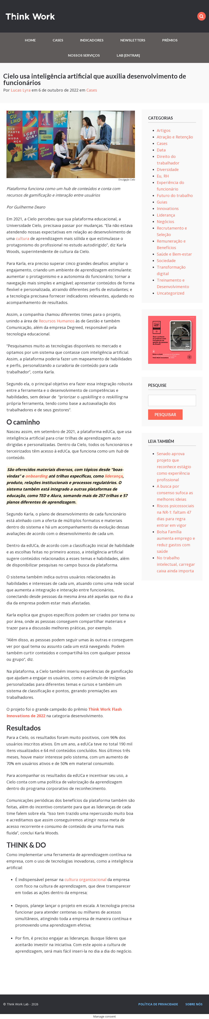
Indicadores (92, 40)
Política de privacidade (158, 1004)
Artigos (163, 130)
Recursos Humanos (57, 320)
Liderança (166, 215)
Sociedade (166, 260)
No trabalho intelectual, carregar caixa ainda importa (176, 564)
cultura (22, 238)
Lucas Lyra (21, 90)
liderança (114, 476)
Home (30, 40)
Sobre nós (194, 1004)
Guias (162, 202)
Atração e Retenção (175, 136)
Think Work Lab (30, 16)
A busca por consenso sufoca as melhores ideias (175, 493)
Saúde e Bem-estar (174, 254)
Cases (58, 40)
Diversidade (168, 169)
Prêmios (170, 40)
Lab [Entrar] (128, 55)
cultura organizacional (85, 879)
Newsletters (132, 40)
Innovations (168, 208)
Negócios (165, 221)
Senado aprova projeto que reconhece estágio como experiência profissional (174, 466)
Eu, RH (163, 176)
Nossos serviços (84, 55)
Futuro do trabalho (175, 195)
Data (161, 150)
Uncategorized (170, 293)
